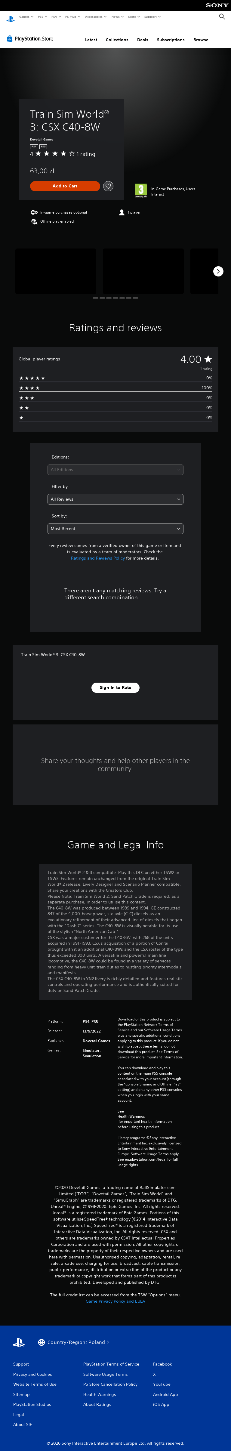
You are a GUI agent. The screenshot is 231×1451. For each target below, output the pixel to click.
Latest (91, 34)
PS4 (54, 16)
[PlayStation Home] (10, 17)
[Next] (218, 266)
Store (132, 16)
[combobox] (115, 464)
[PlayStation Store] (31, 33)
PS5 (40, 16)
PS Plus (71, 16)
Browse (200, 34)
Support (150, 16)
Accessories (93, 16)
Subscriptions (171, 34)
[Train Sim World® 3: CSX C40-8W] (55, 265)
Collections (117, 34)
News (116, 16)
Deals (142, 34)
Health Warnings (131, 1110)
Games (24, 16)
